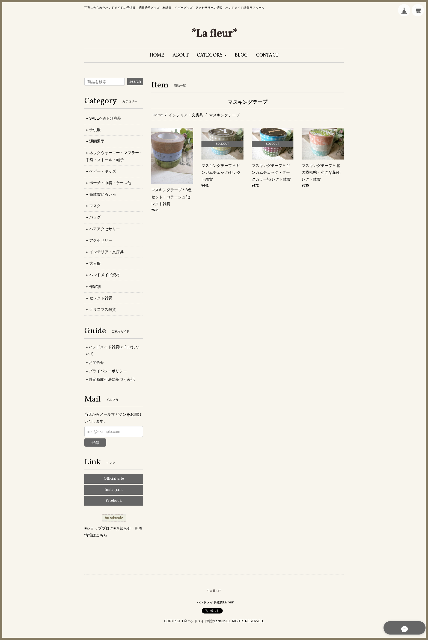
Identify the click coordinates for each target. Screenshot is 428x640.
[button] (212, 55)
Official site (114, 478)
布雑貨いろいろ (102, 194)
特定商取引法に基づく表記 (112, 379)
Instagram (114, 489)
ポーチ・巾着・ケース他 (110, 183)
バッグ (95, 217)
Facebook (114, 500)
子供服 (95, 130)
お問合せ (96, 362)
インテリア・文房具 (186, 115)
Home (158, 115)
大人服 (95, 263)
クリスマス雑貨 (102, 309)
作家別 (95, 286)
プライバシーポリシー (108, 371)
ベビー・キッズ (102, 171)
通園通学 (97, 141)
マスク (95, 205)
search (135, 81)
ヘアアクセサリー (104, 229)
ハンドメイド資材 (104, 275)
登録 (95, 442)
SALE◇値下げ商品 (105, 118)
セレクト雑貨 (100, 298)
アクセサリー (100, 240)
